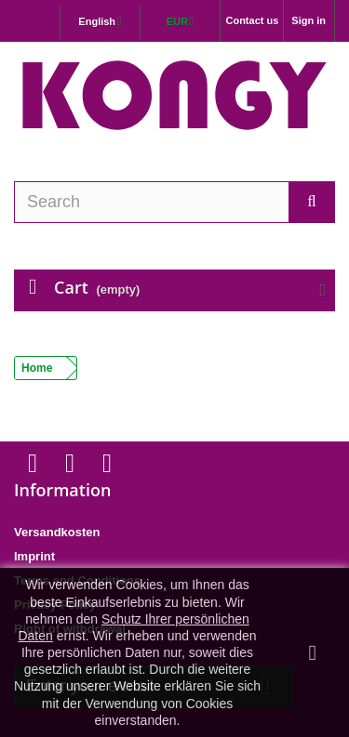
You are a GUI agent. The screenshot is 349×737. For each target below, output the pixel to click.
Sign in (308, 20)
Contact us (251, 20)
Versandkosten (57, 532)
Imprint (34, 556)
